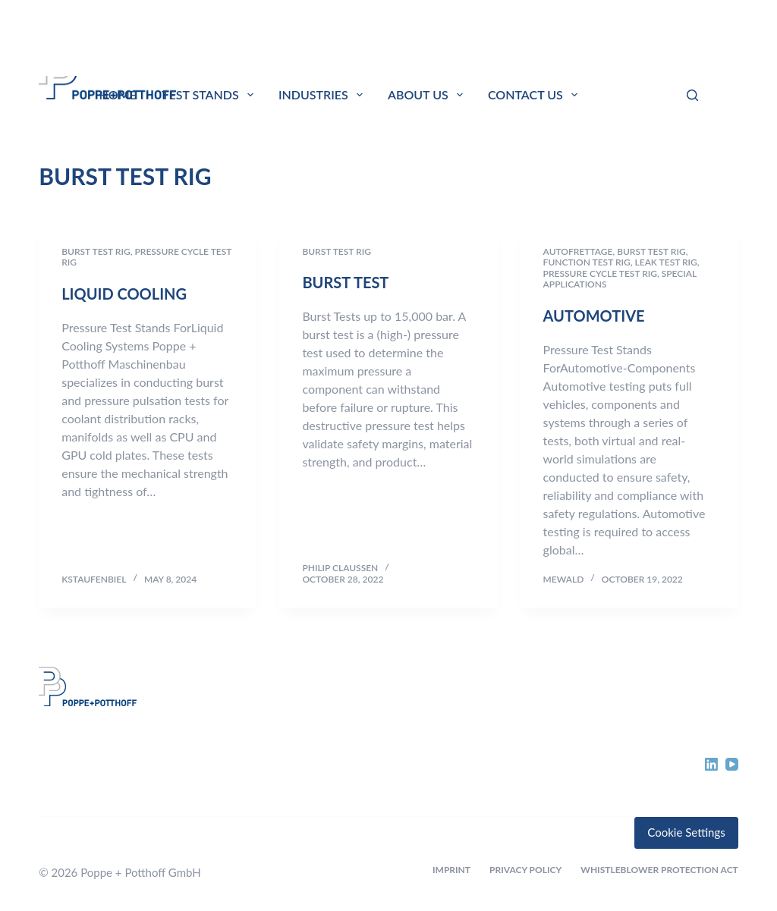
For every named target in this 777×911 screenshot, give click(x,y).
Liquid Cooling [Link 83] (124, 293)
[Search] (692, 95)
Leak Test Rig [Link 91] (666, 262)
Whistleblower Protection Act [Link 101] (659, 869)
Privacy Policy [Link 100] (525, 869)
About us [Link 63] (428, 95)
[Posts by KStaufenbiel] (93, 579)
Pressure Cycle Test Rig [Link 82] (146, 257)
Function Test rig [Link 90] (587, 262)
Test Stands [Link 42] (211, 95)
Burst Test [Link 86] (345, 282)
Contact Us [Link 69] (536, 95)
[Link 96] (116, 735)
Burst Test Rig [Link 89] (651, 251)
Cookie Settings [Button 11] (686, 832)
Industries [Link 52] (323, 95)
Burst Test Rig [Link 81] (96, 251)
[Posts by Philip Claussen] (340, 567)
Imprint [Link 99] (451, 869)
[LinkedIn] (711, 764)
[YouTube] (731, 764)
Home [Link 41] (118, 94)
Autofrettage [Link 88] (578, 251)
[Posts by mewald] (563, 579)
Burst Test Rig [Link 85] (336, 251)
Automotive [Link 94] (594, 315)
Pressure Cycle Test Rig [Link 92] (600, 273)
